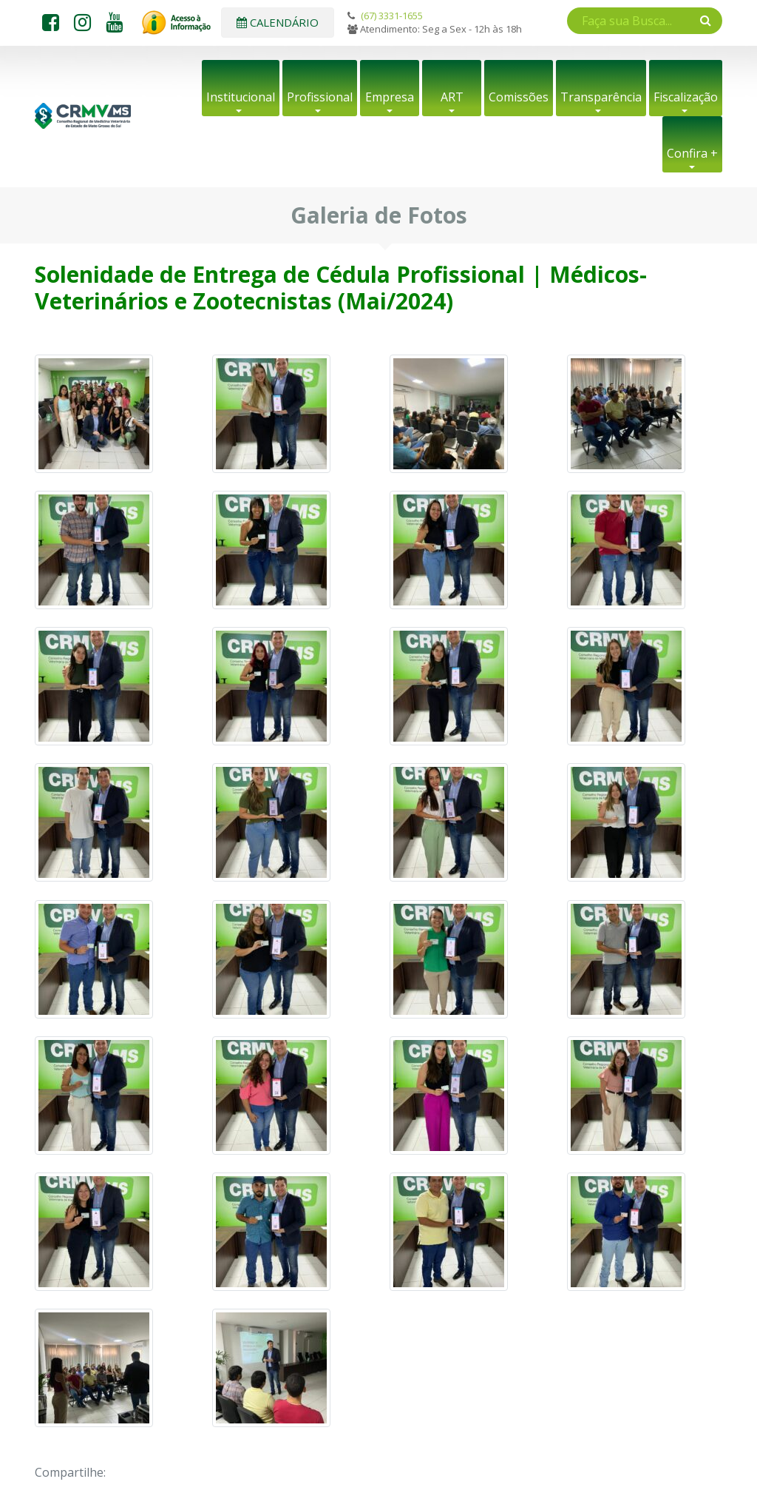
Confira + (692, 153)
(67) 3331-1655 (392, 15)
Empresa (389, 97)
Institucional (240, 97)
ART (452, 97)
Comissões (519, 97)
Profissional (320, 97)
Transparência (601, 97)
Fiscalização (686, 97)
